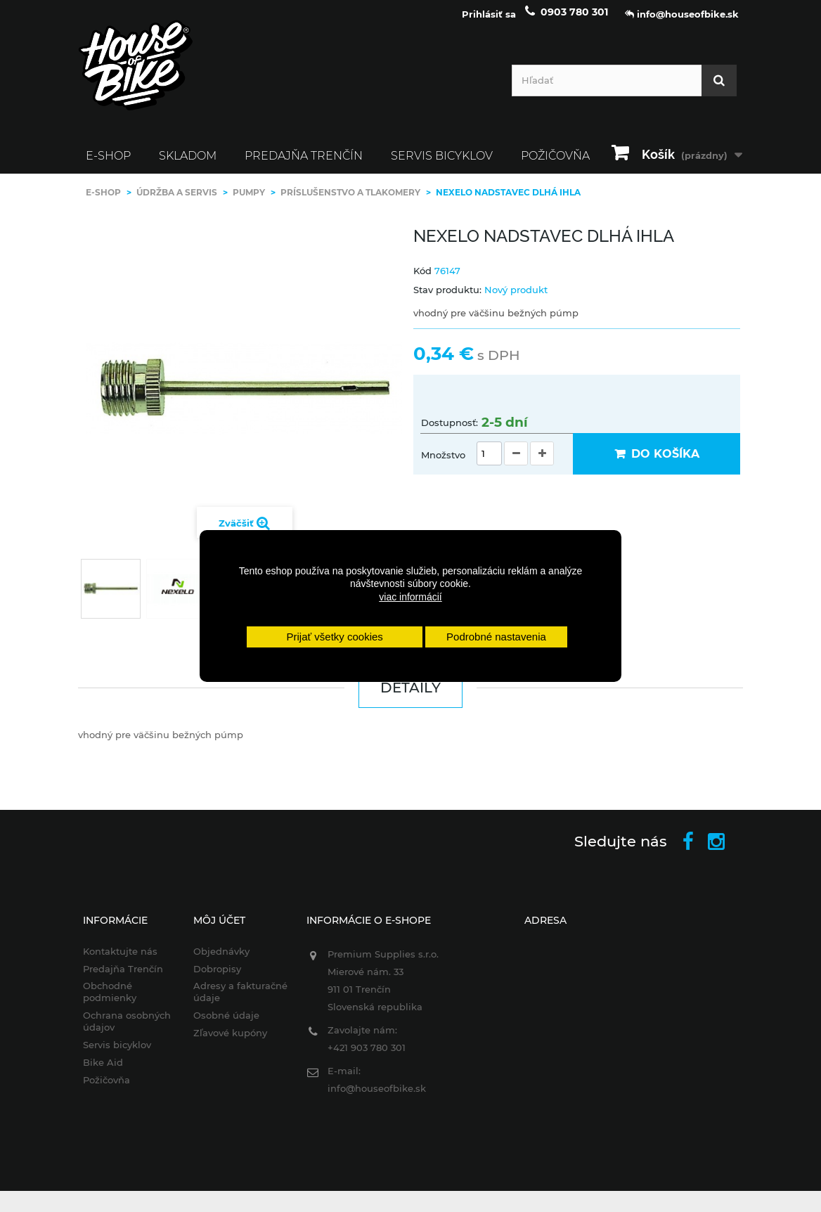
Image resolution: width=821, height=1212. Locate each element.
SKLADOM (187, 163)
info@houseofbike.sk (377, 1096)
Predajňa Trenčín (304, 163)
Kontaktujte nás (120, 959)
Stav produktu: (447, 297)
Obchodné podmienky (109, 999)
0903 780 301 (574, 19)
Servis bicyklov (442, 163)
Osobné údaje (226, 1023)
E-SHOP (108, 163)
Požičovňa (106, 1087)
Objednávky (221, 959)
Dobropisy (217, 975)
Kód (422, 277)
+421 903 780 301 (367, 1055)
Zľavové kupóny (230, 1040)
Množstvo (443, 462)
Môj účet (219, 928)
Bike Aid (103, 1070)
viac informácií (410, 596)
